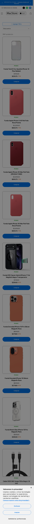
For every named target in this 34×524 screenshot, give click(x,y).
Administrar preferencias (17, 519)
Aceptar (17, 512)
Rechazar (17, 506)
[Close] (31, 487)
